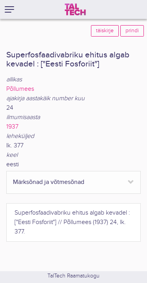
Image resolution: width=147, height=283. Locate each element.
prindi (132, 31)
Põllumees (20, 89)
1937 (12, 126)
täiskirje (105, 31)
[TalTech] (75, 9)
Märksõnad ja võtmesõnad (48, 182)
